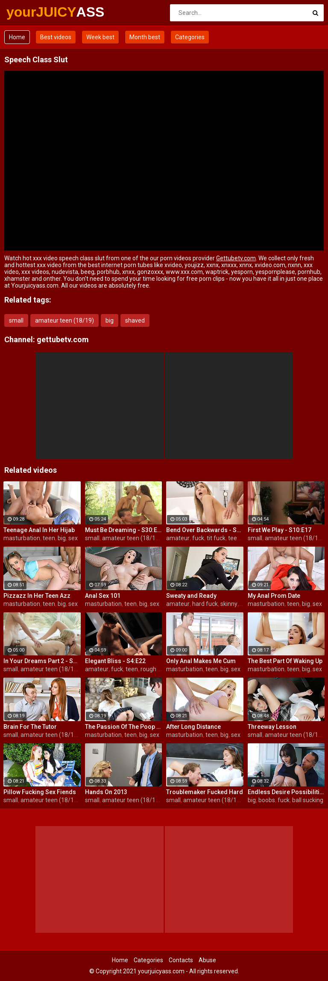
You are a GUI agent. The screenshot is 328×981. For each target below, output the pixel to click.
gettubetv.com (63, 339)
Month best (144, 37)
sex (73, 538)
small (16, 320)
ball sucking (307, 800)
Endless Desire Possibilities (286, 792)
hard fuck (205, 603)
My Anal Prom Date (274, 595)
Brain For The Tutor (30, 726)
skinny (228, 603)
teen (49, 538)
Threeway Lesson (272, 726)
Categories (190, 37)
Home (17, 37)
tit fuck (216, 538)
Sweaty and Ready (191, 595)
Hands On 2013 (106, 792)
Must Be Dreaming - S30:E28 (123, 530)
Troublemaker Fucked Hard (204, 792)
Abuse (207, 960)
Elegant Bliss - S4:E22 (115, 661)
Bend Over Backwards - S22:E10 (204, 530)
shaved (135, 320)
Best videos (55, 37)
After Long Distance (193, 726)
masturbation (21, 538)
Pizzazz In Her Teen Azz (36, 595)
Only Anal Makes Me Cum (201, 661)
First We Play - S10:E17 (279, 530)
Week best (100, 37)
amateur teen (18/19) (64, 320)
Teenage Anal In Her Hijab (39, 530)
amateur (178, 538)
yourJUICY (28, 12)
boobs (266, 800)
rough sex (154, 669)
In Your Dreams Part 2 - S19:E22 (42, 661)
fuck (198, 538)
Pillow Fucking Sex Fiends (39, 792)
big (109, 320)
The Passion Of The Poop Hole (123, 726)
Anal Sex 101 (102, 595)
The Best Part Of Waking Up (285, 661)
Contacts (181, 960)
